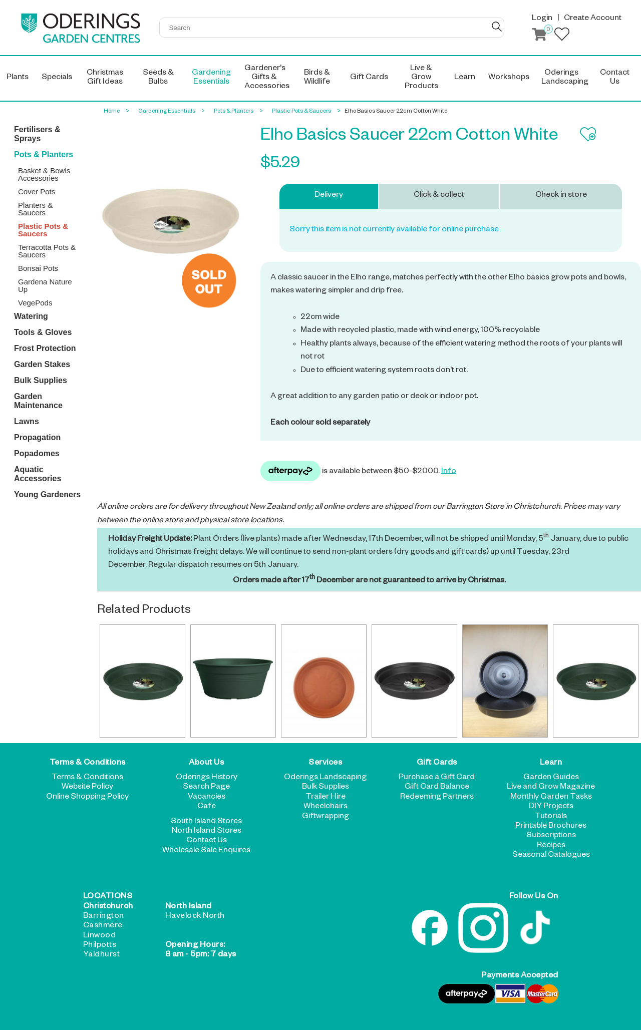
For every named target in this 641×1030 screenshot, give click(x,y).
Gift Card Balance (437, 787)
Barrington (103, 916)
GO (497, 27)
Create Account (592, 19)
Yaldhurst (101, 955)
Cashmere (103, 926)
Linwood (99, 936)
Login (542, 19)
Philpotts (100, 945)
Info (448, 471)
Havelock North (195, 916)
